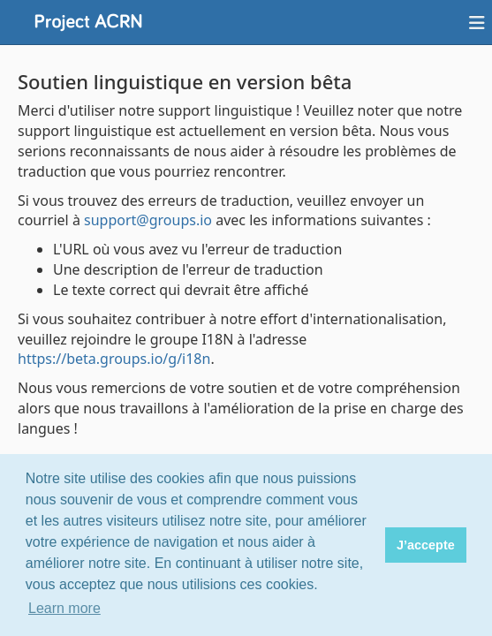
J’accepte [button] (426, 545)
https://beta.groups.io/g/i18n (114, 358)
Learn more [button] (64, 608)
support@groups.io (148, 220)
